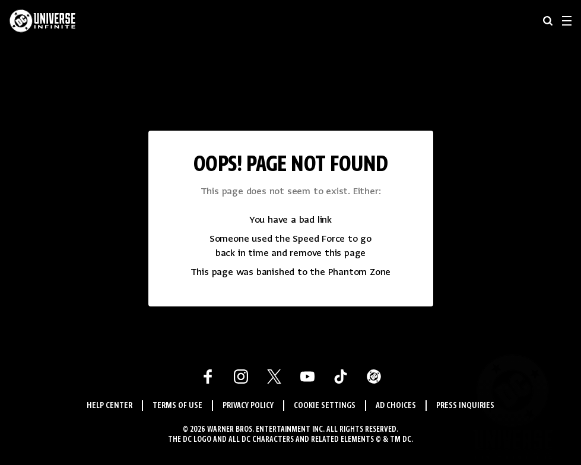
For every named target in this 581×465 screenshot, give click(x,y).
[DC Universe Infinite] (42, 21)
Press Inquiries (465, 406)
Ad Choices (396, 406)
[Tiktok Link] (341, 376)
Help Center (109, 406)
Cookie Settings (324, 406)
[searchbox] (548, 21)
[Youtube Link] (307, 376)
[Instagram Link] (241, 376)
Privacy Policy (248, 406)
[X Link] (274, 376)
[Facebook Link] (208, 376)
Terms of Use (177, 406)
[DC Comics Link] (374, 376)
